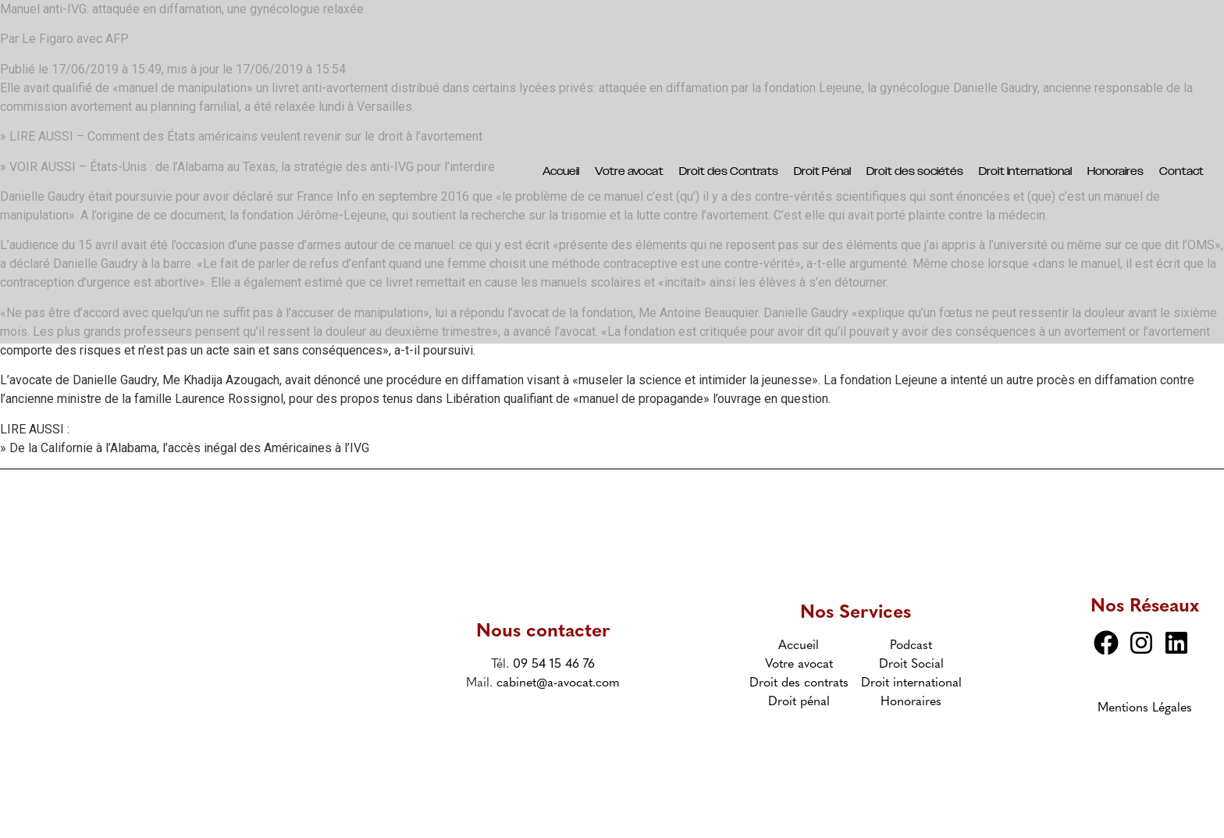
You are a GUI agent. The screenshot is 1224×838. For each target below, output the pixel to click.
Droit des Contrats (728, 172)
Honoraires (1115, 172)
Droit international (911, 683)
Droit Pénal (822, 172)
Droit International (1025, 172)
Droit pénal (799, 702)
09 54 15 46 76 (554, 664)
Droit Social (911, 664)
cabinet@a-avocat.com (558, 683)
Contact (1181, 172)
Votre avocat (629, 172)
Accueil (561, 172)
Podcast (911, 646)
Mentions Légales (1145, 708)
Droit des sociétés (914, 172)
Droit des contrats (799, 683)
